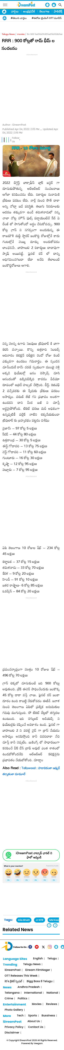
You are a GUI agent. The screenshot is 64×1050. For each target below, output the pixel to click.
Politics (22, 999)
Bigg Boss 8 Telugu (40, 981)
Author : (14, 125)
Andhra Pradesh (29, 987)
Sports (32, 1016)
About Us (33, 1021)
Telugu (52, 958)
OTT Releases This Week (21, 976)
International (33, 993)
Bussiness (48, 1016)
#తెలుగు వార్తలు (19, 18)
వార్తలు (15, 11)
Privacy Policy (14, 1027)
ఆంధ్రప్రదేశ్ (29, 11)
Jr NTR (39, 920)
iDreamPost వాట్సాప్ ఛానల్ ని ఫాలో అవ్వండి (34, 855)
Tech (20, 1016)
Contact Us (35, 1027)
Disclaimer (12, 1033)
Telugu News (8, 34)
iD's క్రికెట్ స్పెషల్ (13, 981)
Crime (9, 999)
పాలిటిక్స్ (58, 11)
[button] (55, 925)
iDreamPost (12, 970)
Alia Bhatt (24, 920)
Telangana (12, 993)
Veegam (38, 1043)
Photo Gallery (14, 1010)
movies (21, 34)
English (38, 958)
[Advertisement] (32, 88)
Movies (36, 1004)
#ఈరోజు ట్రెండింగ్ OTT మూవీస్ (47, 18)
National (52, 993)
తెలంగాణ (44, 11)
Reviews (51, 1004)
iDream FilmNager (37, 970)
